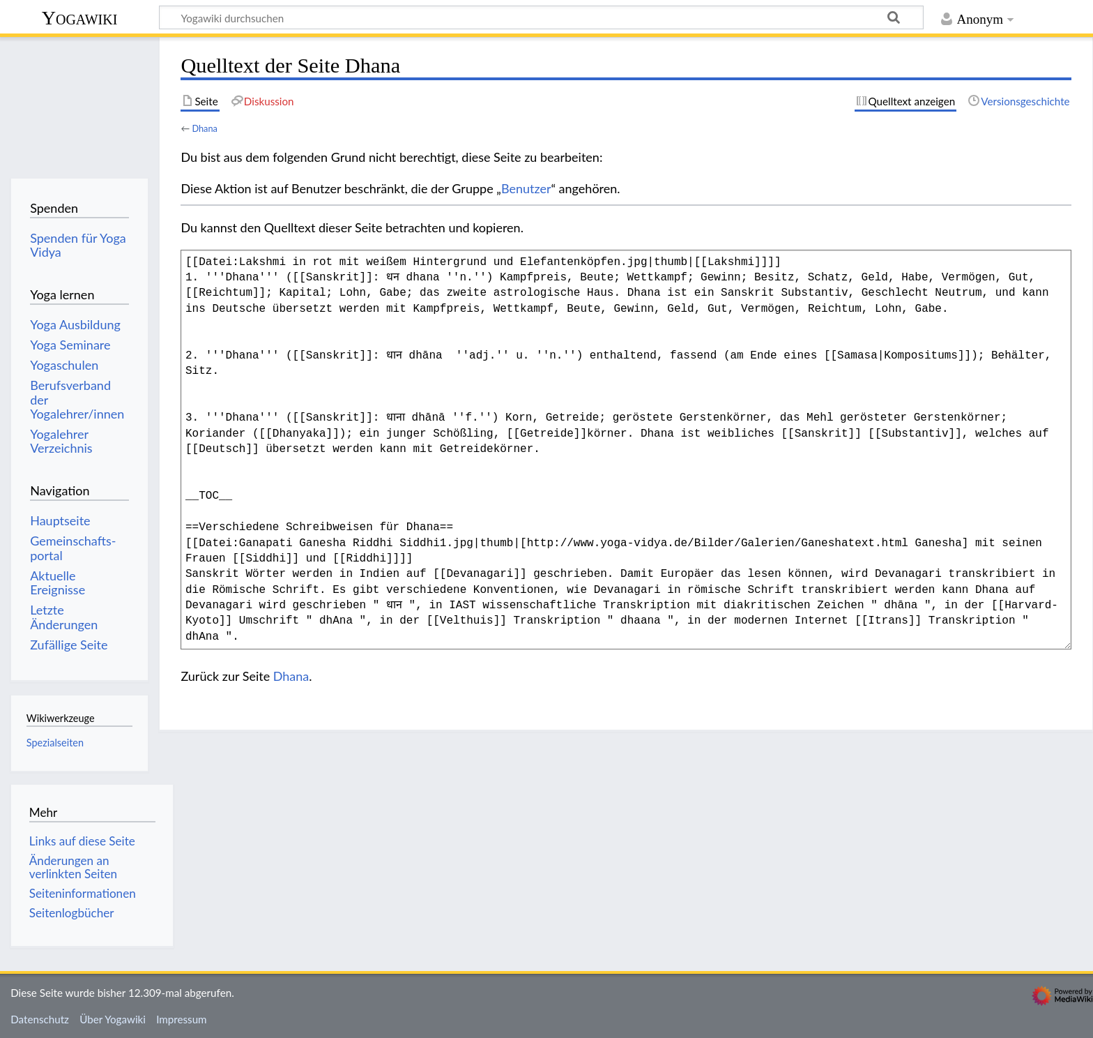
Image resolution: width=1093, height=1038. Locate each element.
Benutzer (526, 188)
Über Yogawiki (112, 1019)
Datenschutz (39, 1019)
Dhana (204, 128)
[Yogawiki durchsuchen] (541, 17)
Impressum (181, 1019)
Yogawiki (80, 18)
